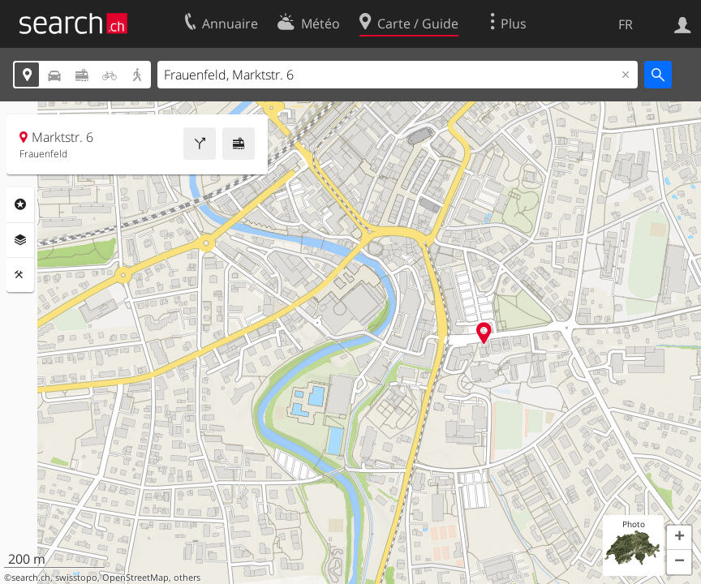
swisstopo (76, 577)
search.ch (30, 577)
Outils (20, 275)
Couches (20, 240)
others (187, 577)
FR (625, 24)
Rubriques (20, 204)
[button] (679, 538)
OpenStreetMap (135, 577)
